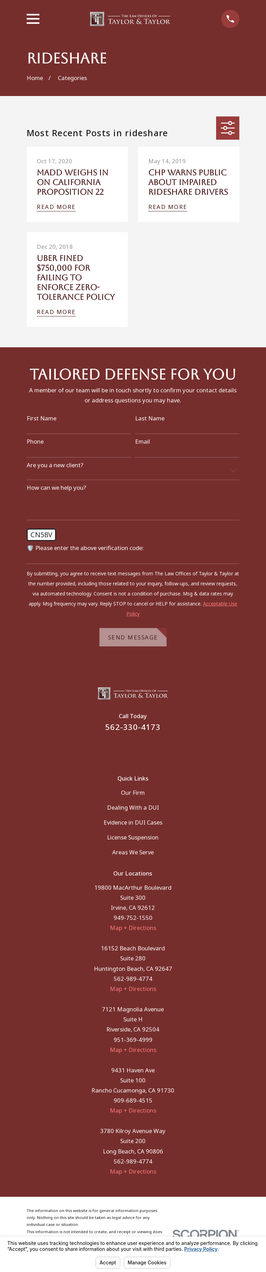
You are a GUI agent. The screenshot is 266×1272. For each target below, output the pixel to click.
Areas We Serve (133, 852)
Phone (35, 441)
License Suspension (133, 837)
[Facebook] (124, 748)
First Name (41, 418)
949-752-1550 (133, 918)
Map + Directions (133, 928)
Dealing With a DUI (133, 807)
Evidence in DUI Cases (133, 822)
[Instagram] (142, 748)
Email (142, 441)
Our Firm (133, 792)
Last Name (150, 418)
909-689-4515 (133, 1100)
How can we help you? (56, 487)
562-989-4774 (133, 979)
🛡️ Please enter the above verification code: (85, 547)
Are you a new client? (55, 465)
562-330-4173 (132, 727)
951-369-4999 (133, 1040)
